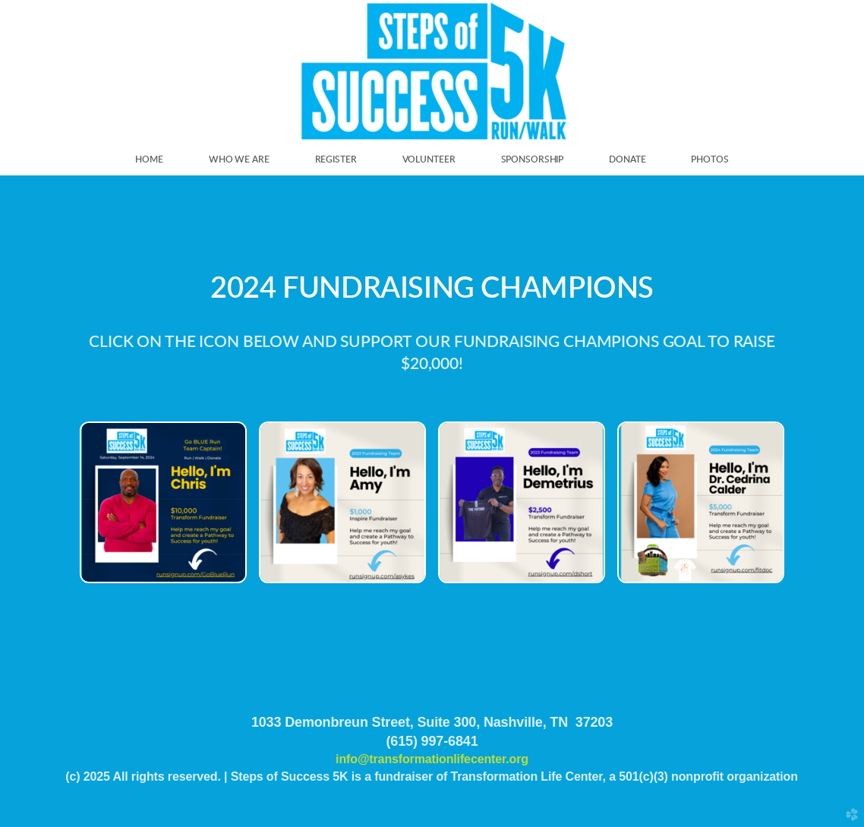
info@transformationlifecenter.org (432, 759)
